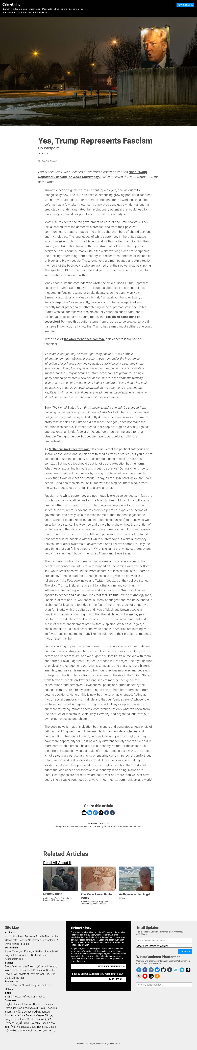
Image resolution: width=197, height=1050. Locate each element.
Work (8, 970)
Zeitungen (17, 951)
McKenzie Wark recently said (69, 449)
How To (22, 940)
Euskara (30, 1015)
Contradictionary (47, 966)
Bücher (6, 9)
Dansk (44, 1022)
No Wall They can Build (34, 985)
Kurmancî (24, 1030)
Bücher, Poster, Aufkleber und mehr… (25, 996)
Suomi (8, 1011)
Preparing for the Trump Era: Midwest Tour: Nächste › (118, 826)
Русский (33, 1007)
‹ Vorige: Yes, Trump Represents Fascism (73, 826)
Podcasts (47, 9)
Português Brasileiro (16, 1007)
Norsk (34, 1030)
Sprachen (74, 9)
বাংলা (27, 1022)
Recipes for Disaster (44, 970)
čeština (21, 1015)
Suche (64, 9)
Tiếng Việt (42, 1026)
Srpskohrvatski (35, 1019)
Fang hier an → (117, 979)
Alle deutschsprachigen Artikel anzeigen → (25, 12)
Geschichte (11, 940)
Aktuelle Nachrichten (47, 936)
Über (83, 9)
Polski (42, 1007)
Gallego (14, 1030)
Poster (27, 951)
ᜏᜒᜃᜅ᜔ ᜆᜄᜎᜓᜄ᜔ (47, 1030)
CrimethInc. (12, 4)
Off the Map (18, 977)
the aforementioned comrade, (85, 339)
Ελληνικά (51, 1007)
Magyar (40, 1015)
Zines (8, 951)
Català (52, 1026)
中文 (37, 1011)
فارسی (9, 1019)
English (9, 1004)
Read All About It (49, 161)
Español (18, 1004)
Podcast (9, 981)
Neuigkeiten (34, 940)
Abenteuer (18, 936)
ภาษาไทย (10, 1026)
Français (48, 1004)
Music (55, 951)
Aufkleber (37, 951)
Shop (56, 9)
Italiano (28, 1004)
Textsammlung (19, 9)
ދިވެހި (7, 1030)
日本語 (17, 1011)
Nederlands (20, 1019)
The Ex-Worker (13, 985)
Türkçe (48, 1015)
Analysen (30, 936)
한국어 (48, 1019)
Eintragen (185, 951)
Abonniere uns (185, 5)
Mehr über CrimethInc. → (111, 966)
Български (28, 1011)
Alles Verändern (21, 955)
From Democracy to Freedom (21, 966)
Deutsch (37, 1004)
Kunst (8, 936)
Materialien (35, 9)
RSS (14, 933)
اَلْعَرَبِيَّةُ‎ (18, 1022)
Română (9, 1022)
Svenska (35, 1022)
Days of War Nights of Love (20, 973)
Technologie (48, 940)
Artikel (9, 932)
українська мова (26, 1026)
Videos (47, 951)
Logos (8, 955)
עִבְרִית (52, 1022)
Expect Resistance (22, 970)
